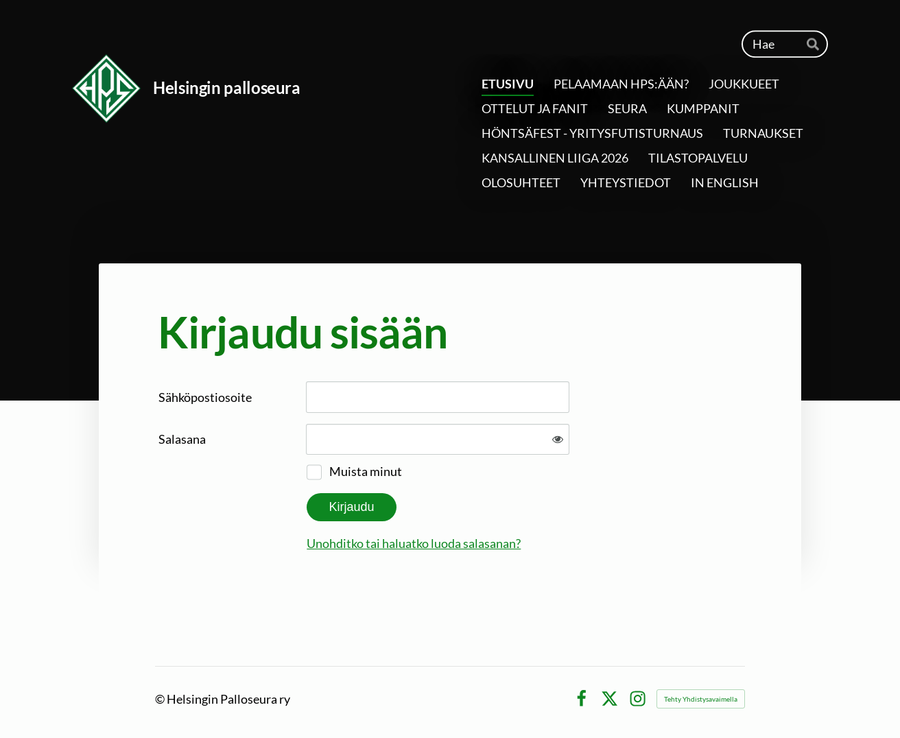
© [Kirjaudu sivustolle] (161, 698)
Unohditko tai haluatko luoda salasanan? (414, 543)
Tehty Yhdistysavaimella (700, 699)
